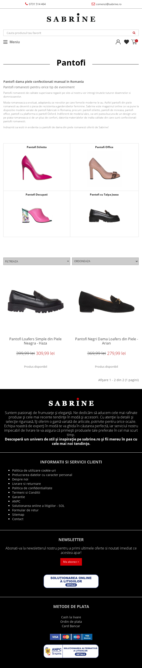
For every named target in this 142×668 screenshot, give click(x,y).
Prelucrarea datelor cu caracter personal (42, 475)
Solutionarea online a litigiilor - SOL (38, 506)
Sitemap (18, 514)
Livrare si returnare (26, 484)
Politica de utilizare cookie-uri (34, 470)
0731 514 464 (35, 4)
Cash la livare (71, 617)
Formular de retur (25, 510)
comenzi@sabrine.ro (106, 4)
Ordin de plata (71, 621)
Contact (17, 519)
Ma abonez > (71, 562)
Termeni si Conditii (26, 492)
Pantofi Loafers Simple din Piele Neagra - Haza (35, 341)
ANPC (16, 501)
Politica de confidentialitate (32, 488)
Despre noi (20, 479)
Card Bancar (71, 626)
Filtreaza (37, 261)
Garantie (18, 497)
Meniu (11, 42)
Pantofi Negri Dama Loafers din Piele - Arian (106, 341)
